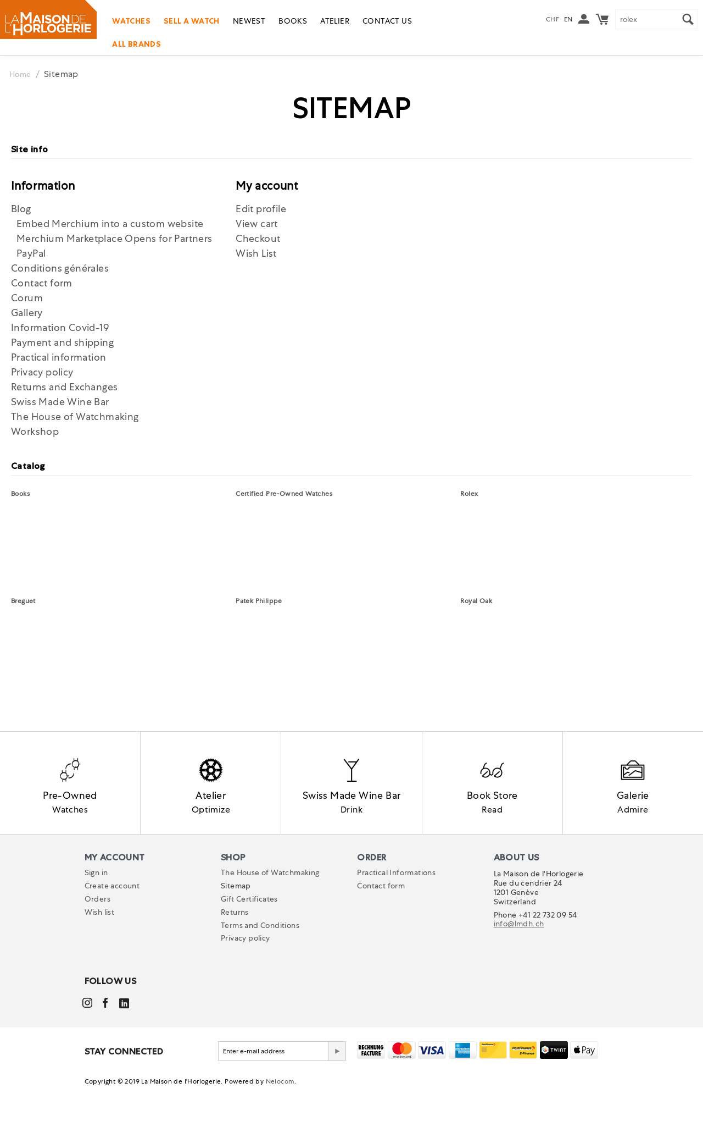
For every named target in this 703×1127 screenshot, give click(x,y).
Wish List (256, 253)
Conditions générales (60, 268)
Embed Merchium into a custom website (109, 223)
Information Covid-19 (60, 327)
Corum (27, 297)
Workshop (35, 431)
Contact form (41, 283)
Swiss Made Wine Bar (60, 401)
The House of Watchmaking (75, 416)
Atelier (334, 21)
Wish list (100, 950)
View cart (257, 223)
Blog (21, 208)
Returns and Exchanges (64, 386)
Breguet (23, 600)
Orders (97, 937)
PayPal (31, 253)
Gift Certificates (249, 937)
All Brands (136, 44)
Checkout (258, 238)
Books (292, 21)
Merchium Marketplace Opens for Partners (114, 238)
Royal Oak (476, 600)
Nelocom (280, 1119)
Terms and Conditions (260, 963)
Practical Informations (396, 910)
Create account (112, 924)
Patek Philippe (259, 600)
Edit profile (261, 208)
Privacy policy (42, 372)
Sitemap (236, 924)
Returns (235, 950)
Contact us (387, 21)
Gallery (27, 312)
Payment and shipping (62, 342)
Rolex (469, 493)
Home (22, 74)
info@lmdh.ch (519, 962)
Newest (249, 21)
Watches (131, 21)
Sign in (96, 910)
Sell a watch (192, 21)
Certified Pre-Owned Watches (284, 493)
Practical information (58, 357)
